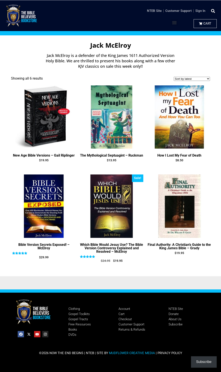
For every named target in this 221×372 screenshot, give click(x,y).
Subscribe (204, 362)
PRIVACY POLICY (170, 353)
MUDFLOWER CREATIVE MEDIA (132, 353)
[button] (213, 10)
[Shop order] (192, 79)
